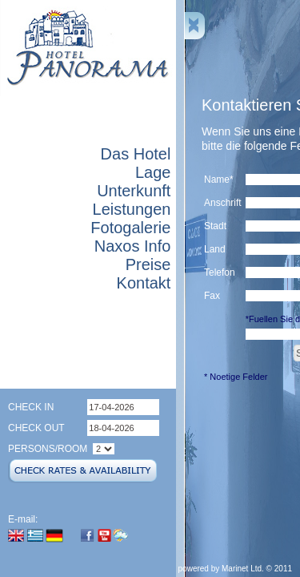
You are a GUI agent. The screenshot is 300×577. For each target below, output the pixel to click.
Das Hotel (136, 154)
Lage (153, 172)
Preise (148, 264)
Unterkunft (133, 191)
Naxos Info (132, 246)
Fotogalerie (130, 227)
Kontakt (144, 283)
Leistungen (132, 209)
